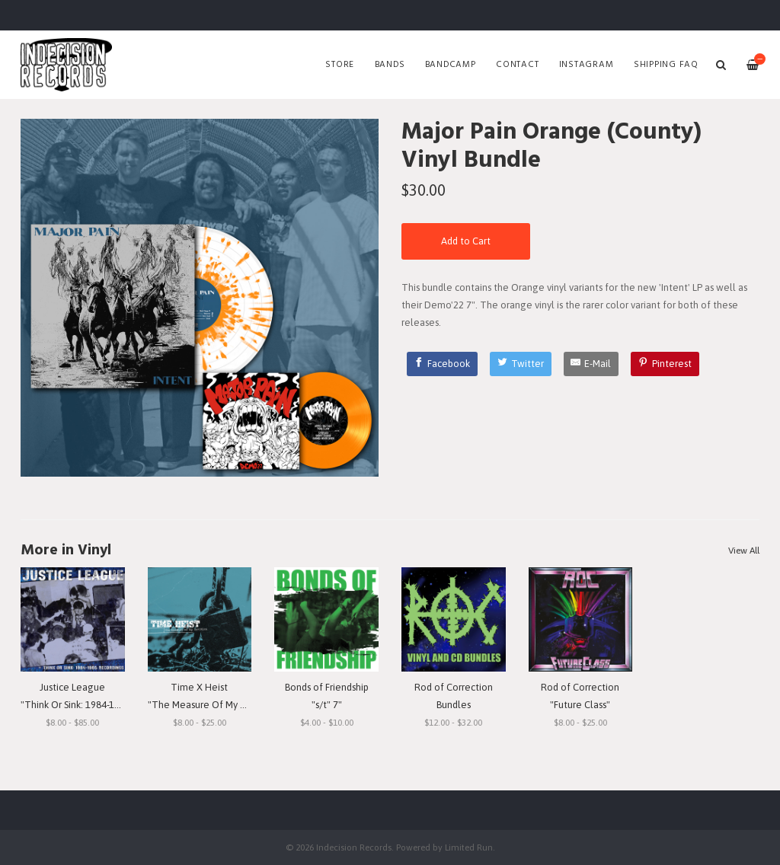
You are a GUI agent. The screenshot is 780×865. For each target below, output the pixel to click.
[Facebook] (442, 364)
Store (339, 65)
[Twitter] (520, 364)
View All (743, 550)
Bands (390, 65)
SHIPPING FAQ (666, 65)
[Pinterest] (665, 364)
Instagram (586, 65)
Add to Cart (466, 241)
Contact (517, 65)
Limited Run (469, 847)
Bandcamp (450, 65)
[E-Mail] (591, 364)
